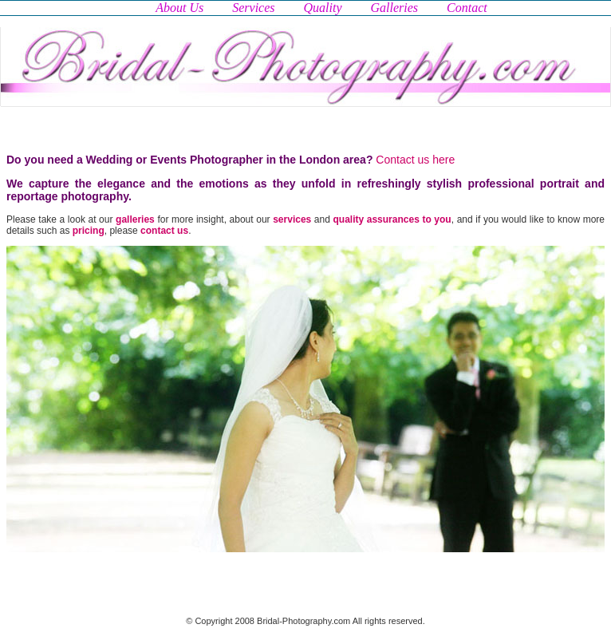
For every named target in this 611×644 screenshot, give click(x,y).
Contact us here (415, 159)
